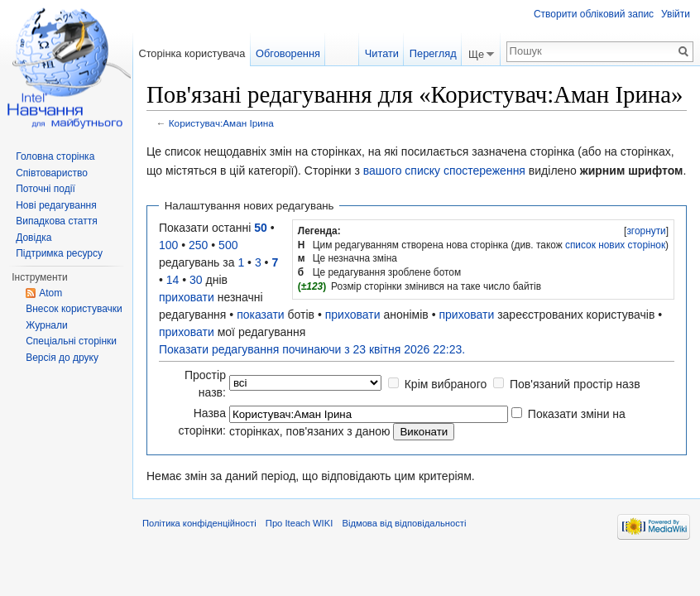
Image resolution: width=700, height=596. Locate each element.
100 (168, 245)
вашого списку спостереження (444, 170)
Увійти (675, 14)
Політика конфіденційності (199, 523)
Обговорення (288, 53)
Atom (50, 293)
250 (198, 245)
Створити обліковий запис (594, 14)
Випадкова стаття (56, 221)
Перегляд (433, 53)
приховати (186, 297)
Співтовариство (52, 173)
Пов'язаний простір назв (575, 384)
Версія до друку (62, 357)
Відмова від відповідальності (404, 523)
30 (196, 279)
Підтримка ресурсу (59, 253)
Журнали (47, 325)
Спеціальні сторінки (71, 341)
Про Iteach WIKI (299, 523)
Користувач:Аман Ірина (221, 123)
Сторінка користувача (191, 53)
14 (173, 279)
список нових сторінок (615, 245)
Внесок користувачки (74, 309)
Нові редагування (56, 205)
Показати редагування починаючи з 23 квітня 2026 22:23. (312, 349)
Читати (382, 53)
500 (227, 245)
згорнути (645, 231)
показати (261, 314)
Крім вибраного (446, 384)
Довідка (33, 237)
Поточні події (45, 189)
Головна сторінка (55, 156)
